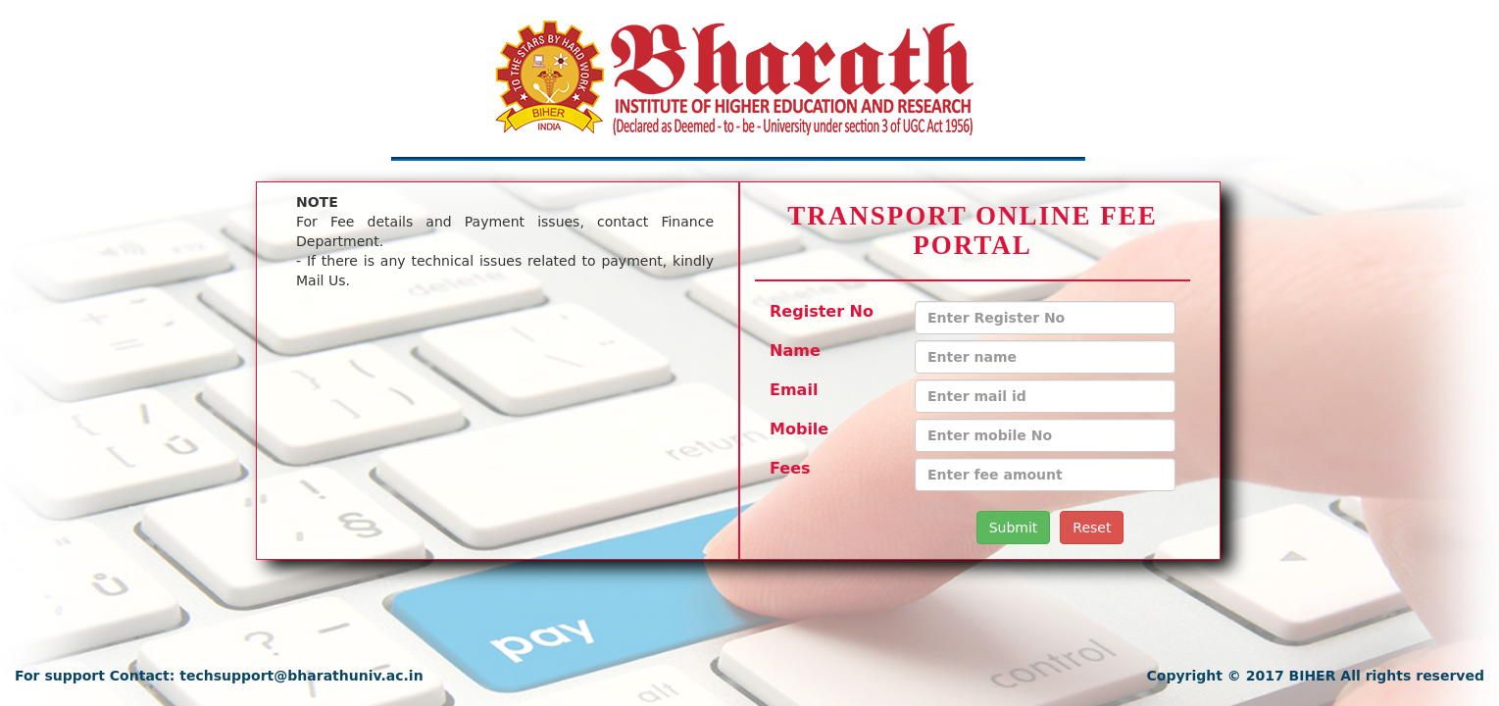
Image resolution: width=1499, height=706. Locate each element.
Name (795, 350)
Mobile (799, 429)
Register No (822, 311)
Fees (790, 468)
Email (794, 389)
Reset (1092, 527)
